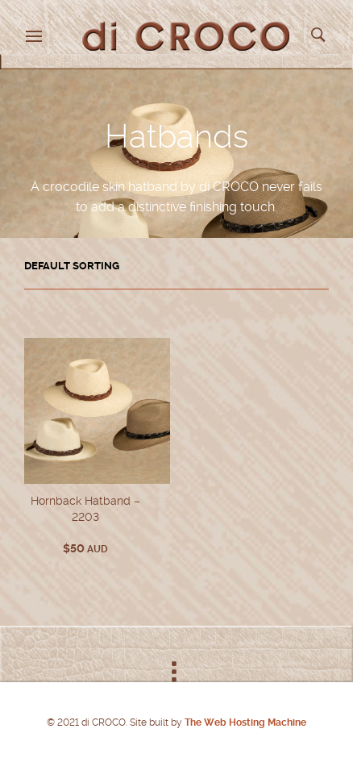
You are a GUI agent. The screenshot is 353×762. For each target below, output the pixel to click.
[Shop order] (176, 266)
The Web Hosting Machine (244, 722)
